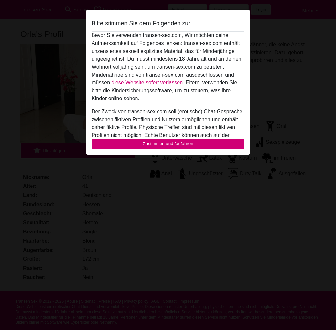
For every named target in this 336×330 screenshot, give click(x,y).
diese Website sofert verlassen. (147, 82)
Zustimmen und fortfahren (168, 143)
